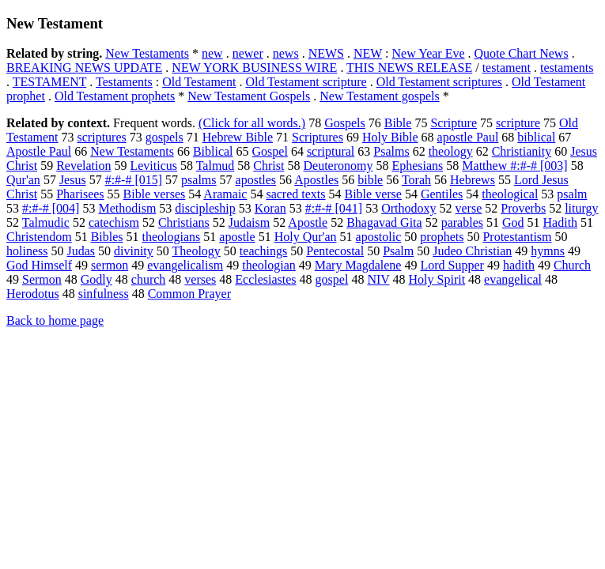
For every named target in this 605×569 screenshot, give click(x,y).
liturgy (581, 208)
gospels (164, 137)
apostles (256, 180)
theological (510, 194)
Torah (416, 180)
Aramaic (225, 194)
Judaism (249, 222)
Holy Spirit (437, 279)
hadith (519, 265)
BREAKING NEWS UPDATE (84, 67)
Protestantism (516, 236)
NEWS (326, 53)
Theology (196, 251)
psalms (198, 180)
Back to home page (55, 320)
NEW (368, 53)
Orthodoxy (408, 208)
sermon (109, 265)
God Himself (39, 265)
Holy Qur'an (305, 236)
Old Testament (199, 82)
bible (370, 180)
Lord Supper (451, 265)
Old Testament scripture (305, 82)
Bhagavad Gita (384, 222)
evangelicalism (185, 265)
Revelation (83, 165)
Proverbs (523, 208)
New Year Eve (428, 53)
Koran (270, 208)
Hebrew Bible (237, 137)
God (513, 222)
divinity (133, 251)
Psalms (391, 151)
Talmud (215, 165)
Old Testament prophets (115, 96)
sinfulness (103, 293)
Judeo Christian (472, 251)
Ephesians (417, 165)
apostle (237, 236)
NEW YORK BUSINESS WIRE (254, 67)
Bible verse (373, 194)
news (286, 53)
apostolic (379, 236)
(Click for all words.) (252, 123)
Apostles (316, 180)
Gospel (270, 151)
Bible (398, 123)
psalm (572, 194)
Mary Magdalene (358, 265)
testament (506, 67)
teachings (263, 251)
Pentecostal (335, 251)
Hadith (560, 222)
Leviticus (153, 165)
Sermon (42, 279)
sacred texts (295, 194)
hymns (548, 251)
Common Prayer (189, 293)
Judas (80, 251)
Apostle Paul (38, 151)
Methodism (127, 208)
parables (462, 222)
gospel (332, 279)
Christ (268, 165)
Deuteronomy (337, 165)
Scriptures (317, 137)
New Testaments (147, 53)
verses (200, 279)
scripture (518, 123)
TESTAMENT (50, 82)
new (212, 53)
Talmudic (46, 222)
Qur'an (23, 180)
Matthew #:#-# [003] (514, 165)
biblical (536, 137)
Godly (96, 279)
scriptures (102, 137)
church (148, 279)
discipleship (205, 208)
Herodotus (32, 293)
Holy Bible (390, 137)
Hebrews (472, 180)
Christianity (522, 151)
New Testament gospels (379, 96)
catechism (114, 222)
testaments (567, 67)
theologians (171, 236)
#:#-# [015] (133, 180)
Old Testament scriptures (439, 82)
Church (572, 265)
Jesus (72, 180)
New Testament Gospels (248, 96)
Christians (184, 222)
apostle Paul (468, 137)
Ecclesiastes (265, 279)
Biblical (213, 151)
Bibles (107, 236)
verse (469, 208)
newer (248, 53)
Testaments (124, 82)
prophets (441, 236)
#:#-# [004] (50, 208)
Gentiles (442, 194)
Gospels (344, 123)
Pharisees (80, 194)
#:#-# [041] (333, 208)
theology (451, 151)
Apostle (307, 222)
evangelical (513, 279)
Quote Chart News (522, 53)
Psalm (398, 251)
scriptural (330, 151)
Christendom (39, 236)
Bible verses (154, 194)
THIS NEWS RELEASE (409, 67)
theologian (269, 265)
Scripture (453, 123)
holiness (26, 251)
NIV (378, 279)
